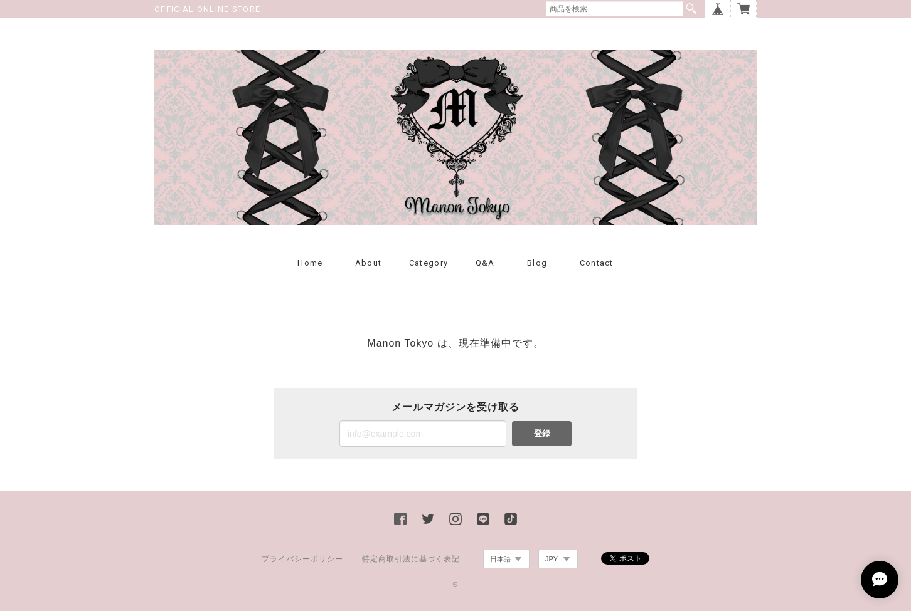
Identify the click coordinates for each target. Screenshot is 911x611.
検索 (691, 8)
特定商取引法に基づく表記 (411, 559)
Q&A (485, 263)
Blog (537, 263)
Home (309, 263)
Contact (597, 263)
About (368, 263)
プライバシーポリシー (302, 559)
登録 (542, 433)
